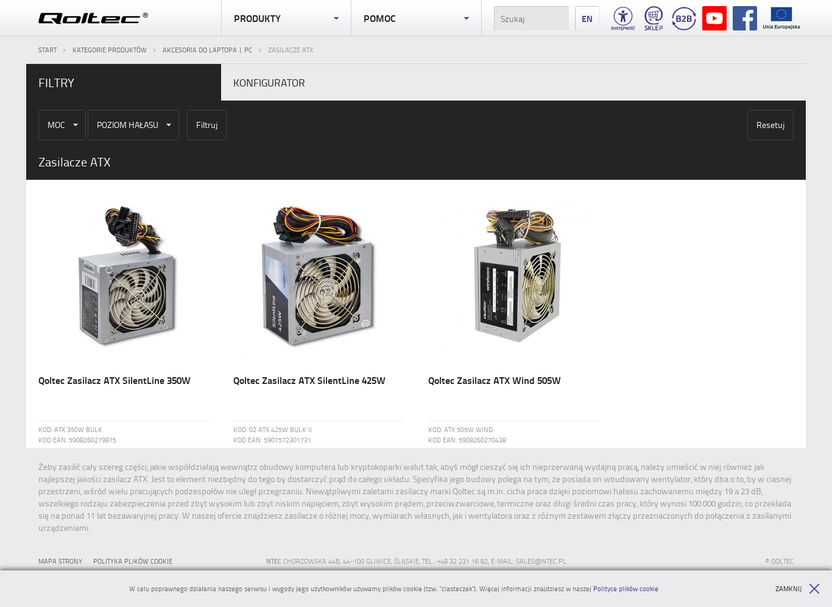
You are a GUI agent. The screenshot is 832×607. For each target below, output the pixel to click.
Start (47, 49)
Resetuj (770, 124)
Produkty (286, 18)
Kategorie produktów (109, 49)
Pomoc (416, 18)
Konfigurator (269, 82)
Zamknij (797, 588)
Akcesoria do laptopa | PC (207, 49)
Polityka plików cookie (132, 561)
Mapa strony (60, 561)
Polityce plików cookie (625, 588)
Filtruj (206, 124)
